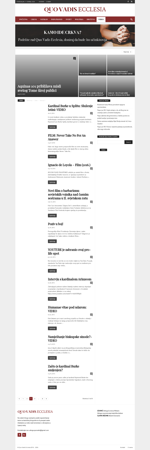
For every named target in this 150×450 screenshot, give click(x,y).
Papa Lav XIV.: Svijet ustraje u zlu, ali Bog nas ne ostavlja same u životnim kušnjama (112, 111)
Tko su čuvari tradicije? (88, 74)
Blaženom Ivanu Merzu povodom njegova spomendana (111, 106)
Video (101, 19)
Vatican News (104, 100)
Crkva (34, 19)
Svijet (69, 19)
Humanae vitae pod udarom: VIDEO (67, 309)
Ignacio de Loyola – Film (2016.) (69, 165)
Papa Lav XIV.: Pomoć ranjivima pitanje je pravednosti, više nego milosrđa (114, 128)
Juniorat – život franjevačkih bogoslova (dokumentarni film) (119, 94)
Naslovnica (29, 100)
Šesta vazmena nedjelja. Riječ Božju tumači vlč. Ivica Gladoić (114, 122)
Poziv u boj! (55, 224)
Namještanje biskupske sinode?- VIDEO (70, 339)
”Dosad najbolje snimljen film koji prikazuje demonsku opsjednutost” (92, 94)
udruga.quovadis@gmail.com (39, 430)
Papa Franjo (56, 19)
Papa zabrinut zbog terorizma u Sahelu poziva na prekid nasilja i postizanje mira (113, 117)
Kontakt (41, 1)
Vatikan (44, 19)
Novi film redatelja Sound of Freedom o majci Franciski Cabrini (120, 73)
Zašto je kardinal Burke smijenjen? (63, 368)
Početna (23, 19)
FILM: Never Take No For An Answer (67, 137)
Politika (79, 19)
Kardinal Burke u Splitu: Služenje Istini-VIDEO (70, 108)
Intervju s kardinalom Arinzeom (69, 279)
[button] (131, 19)
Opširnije (52, 127)
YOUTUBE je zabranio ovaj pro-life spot (69, 251)
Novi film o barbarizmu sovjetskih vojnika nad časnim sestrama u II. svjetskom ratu (68, 194)
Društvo (91, 19)
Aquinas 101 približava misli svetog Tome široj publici (39, 88)
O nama (48, 1)
